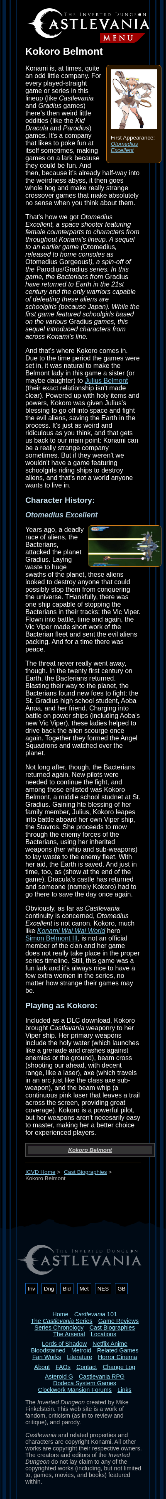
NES (103, 1289)
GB (121, 1289)
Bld (67, 1289)
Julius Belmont (106, 380)
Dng (49, 1289)
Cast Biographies (85, 1172)
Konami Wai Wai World (71, 930)
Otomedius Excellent (124, 147)
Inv (31, 1289)
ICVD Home (40, 1172)
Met (84, 1289)
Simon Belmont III (51, 938)
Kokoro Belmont (90, 1150)
